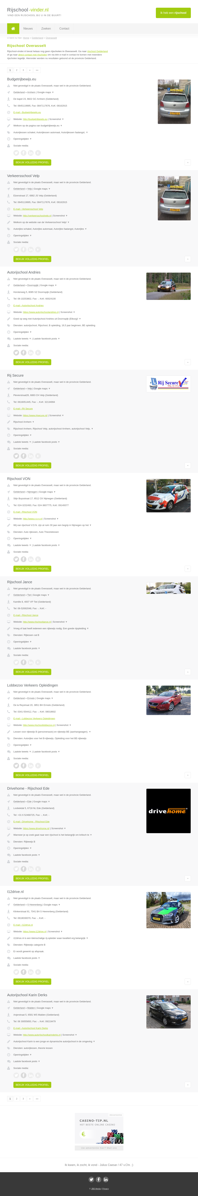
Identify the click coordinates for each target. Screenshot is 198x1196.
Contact (64, 28)
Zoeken (46, 28)
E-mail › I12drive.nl (23, 925)
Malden (31, 1008)
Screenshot (56, 119)
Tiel (29, 595)
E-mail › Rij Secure (23, 408)
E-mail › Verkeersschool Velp (28, 209)
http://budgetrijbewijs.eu (35, 119)
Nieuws (28, 28)
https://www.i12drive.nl (34, 931)
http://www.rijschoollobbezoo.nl (39, 725)
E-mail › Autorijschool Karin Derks (30, 1028)
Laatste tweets (22, 338)
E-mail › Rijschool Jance (25, 615)
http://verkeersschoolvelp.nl (37, 215)
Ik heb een (173, 12)
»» (37, 70)
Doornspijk (32, 285)
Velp (29, 188)
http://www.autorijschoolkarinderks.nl (42, 1034)
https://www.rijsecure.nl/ (35, 415)
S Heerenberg (34, 904)
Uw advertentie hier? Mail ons (99, 1148)
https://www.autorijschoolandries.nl (41, 312)
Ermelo (31, 698)
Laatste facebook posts (46, 338)
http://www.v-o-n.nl (32, 518)
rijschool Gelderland (97, 51)
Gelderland (19, 92)
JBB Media (96, 1189)
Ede (29, 801)
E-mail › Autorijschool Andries (28, 305)
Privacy (105, 1189)
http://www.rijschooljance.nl (37, 621)
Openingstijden (22, 138)
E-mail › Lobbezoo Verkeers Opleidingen (34, 718)
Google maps (45, 92)
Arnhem (31, 92)
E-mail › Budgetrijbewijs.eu (27, 112)
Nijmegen (32, 492)
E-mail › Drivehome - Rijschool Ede (31, 821)
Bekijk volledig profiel (32, 162)
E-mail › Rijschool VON (25, 512)
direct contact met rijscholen (32, 54)
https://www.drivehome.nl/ (36, 828)
